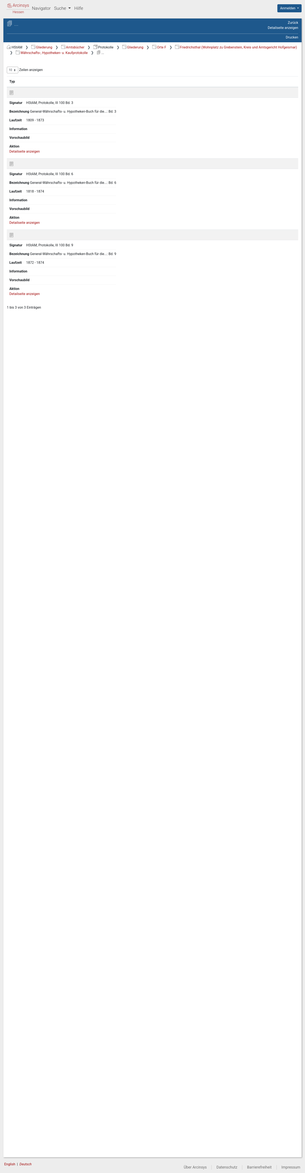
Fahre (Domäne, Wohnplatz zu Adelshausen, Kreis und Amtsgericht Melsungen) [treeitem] (41, 99)
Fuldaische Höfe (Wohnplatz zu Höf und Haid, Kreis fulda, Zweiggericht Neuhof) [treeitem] (42, 1043)
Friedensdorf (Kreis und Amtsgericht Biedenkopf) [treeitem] (36, 674)
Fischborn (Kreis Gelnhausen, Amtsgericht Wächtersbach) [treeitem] (41, 323)
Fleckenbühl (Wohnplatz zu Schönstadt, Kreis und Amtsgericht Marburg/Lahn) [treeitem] (42, 346)
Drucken (292, 37)
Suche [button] (60, 8)
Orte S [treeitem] (20, 1126)
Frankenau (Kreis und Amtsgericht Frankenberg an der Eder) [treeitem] (40, 455)
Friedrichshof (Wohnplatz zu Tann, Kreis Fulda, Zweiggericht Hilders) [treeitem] (40, 780)
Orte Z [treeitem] (20, 1153)
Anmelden (288, 8)
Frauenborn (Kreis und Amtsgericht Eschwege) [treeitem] (36, 566)
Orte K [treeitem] (20, 1085)
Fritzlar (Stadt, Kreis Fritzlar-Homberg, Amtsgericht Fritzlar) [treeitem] (40, 886)
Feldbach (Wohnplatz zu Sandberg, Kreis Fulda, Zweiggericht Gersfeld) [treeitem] (43, 212)
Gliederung (113, 47)
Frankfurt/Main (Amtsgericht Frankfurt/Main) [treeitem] (40, 540)
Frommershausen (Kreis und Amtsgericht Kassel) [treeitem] (40, 927)
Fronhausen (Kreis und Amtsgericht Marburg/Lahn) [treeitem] (37, 937)
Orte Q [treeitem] (20, 1116)
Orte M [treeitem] (20, 1095)
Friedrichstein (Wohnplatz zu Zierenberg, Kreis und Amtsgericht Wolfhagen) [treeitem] (41, 795)
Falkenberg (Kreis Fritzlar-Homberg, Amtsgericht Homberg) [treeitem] (41, 128)
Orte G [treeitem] (20, 1058)
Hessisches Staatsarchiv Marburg (40, 29)
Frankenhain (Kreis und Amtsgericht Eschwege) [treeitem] (36, 493)
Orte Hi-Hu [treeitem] (23, 1069)
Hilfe (78, 8)
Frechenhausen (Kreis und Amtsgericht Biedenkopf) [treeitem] (38, 612)
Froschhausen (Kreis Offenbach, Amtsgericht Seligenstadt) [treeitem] (34, 950)
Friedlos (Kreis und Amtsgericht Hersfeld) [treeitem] (33, 705)
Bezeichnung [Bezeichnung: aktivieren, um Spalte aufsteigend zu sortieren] (144, 87)
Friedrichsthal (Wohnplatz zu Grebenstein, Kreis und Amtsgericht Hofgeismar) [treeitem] (42, 811)
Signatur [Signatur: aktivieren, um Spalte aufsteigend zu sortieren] (103, 87)
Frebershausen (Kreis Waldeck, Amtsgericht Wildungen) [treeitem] (42, 602)
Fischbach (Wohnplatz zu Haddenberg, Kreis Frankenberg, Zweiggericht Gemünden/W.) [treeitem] (40, 300)
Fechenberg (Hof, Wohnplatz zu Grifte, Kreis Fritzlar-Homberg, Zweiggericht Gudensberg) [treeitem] (42, 197)
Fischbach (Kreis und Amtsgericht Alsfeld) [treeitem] (35, 287)
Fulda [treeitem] (23, 1053)
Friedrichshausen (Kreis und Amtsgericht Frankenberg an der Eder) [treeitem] (40, 764)
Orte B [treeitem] (20, 68)
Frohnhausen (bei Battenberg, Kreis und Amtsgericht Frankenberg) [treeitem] (41, 914)
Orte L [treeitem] (19, 1090)
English (9, 1164)
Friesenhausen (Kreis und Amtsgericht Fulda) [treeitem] (38, 875)
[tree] (37, 605)
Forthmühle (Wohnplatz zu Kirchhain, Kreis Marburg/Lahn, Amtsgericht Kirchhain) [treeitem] (39, 439)
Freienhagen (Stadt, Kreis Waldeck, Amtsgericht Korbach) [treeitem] (39, 622)
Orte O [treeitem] (20, 1106)
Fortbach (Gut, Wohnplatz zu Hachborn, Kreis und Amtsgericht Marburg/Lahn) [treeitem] (41, 424)
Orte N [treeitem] (20, 1100)
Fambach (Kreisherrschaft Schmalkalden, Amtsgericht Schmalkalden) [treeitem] (38, 140)
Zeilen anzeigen (96, 75)
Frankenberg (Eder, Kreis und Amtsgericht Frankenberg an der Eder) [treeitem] (40, 480)
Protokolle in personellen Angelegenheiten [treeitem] (41, 834)
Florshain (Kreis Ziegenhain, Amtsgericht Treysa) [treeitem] (40, 411)
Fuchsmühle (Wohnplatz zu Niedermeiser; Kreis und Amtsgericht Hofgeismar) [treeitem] (39, 981)
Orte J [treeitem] (19, 1079)
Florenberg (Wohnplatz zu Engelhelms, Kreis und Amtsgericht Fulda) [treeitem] (42, 398)
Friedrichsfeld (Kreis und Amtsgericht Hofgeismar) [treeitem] (37, 751)
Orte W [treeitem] (20, 1147)
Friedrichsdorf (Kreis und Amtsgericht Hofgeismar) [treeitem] (37, 741)
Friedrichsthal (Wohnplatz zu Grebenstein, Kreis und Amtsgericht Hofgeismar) (148, 53)
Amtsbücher (144, 47)
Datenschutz (227, 1167)
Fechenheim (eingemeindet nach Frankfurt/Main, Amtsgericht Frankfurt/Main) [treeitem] (41, 181)
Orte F (231, 47)
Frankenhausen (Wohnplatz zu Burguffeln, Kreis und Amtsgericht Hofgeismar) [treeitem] (42, 516)
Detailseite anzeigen (283, 28)
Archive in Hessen (24, 24)
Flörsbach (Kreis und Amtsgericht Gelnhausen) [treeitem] (35, 370)
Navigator (41, 8)
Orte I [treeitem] (19, 1074)
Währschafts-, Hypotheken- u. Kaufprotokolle (254, 53)
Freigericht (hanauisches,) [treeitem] (38, 630)
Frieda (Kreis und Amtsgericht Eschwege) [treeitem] (41, 664)
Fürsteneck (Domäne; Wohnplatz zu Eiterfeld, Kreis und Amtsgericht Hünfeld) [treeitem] (40, 1007)
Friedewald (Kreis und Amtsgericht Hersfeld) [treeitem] (35, 684)
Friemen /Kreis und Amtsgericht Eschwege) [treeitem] (34, 865)
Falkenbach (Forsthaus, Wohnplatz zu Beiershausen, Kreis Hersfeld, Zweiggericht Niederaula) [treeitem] (42, 115)
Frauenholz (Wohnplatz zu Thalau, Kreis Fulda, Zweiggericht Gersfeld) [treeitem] (41, 578)
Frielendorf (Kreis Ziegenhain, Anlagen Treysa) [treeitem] (41, 844)
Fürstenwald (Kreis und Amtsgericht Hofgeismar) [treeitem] (36, 1030)
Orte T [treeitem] (20, 1132)
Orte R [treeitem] (20, 1121)
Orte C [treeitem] (20, 73)
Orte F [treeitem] (19, 89)
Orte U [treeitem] (20, 1137)
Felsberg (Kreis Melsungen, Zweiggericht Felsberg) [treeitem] (39, 236)
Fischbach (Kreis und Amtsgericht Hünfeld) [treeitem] (35, 313)
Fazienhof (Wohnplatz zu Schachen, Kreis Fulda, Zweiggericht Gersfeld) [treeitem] (38, 166)
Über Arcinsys (195, 1167)
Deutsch (26, 1164)
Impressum (290, 1167)
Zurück (293, 23)
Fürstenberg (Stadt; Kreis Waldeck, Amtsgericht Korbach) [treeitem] (39, 994)
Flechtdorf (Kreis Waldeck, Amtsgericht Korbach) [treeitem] (39, 334)
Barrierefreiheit (259, 1167)
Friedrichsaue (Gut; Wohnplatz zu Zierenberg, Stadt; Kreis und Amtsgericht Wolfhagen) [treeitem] (41, 718)
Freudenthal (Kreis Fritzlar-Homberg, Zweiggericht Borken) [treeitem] (40, 638)
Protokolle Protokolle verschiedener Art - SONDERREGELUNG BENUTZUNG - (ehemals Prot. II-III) (43, 39)
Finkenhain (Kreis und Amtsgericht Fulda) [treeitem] (35, 277)
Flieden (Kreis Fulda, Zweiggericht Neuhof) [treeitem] (34, 360)
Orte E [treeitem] (20, 84)
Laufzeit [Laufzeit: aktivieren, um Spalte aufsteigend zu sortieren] (200, 87)
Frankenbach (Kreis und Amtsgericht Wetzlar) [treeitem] (37, 468)
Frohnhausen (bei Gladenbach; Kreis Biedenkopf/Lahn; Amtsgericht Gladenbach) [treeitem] (42, 898)
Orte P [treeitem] (20, 1111)
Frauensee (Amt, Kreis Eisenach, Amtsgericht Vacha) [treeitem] (38, 591)
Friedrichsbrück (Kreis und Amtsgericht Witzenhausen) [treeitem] (39, 731)
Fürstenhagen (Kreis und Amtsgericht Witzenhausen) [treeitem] (37, 1020)
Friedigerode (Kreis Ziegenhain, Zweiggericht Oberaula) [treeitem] (42, 695)
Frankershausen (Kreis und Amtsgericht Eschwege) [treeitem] (39, 530)
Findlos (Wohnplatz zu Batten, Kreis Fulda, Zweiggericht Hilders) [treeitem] (41, 267)
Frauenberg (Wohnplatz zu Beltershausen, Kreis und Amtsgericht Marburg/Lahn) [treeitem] (39, 553)
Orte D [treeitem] (20, 79)
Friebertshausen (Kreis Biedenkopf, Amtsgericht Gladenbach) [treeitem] (36, 651)
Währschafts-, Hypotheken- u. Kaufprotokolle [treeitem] (43, 823)
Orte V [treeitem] (20, 1142)
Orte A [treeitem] (20, 63)
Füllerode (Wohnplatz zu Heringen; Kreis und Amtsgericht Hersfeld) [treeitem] (40, 965)
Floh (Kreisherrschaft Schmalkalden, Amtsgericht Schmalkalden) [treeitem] (36, 383)
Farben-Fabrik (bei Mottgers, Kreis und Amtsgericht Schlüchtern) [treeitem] (42, 153)
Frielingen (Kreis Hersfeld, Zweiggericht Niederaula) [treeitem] (38, 855)
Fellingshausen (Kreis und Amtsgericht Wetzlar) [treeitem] (38, 225)
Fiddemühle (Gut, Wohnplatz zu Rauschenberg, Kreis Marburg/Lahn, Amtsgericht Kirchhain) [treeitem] (42, 251)
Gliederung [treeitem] (18, 58)
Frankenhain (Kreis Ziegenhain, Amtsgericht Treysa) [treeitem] (42, 504)
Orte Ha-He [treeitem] (23, 1064)
